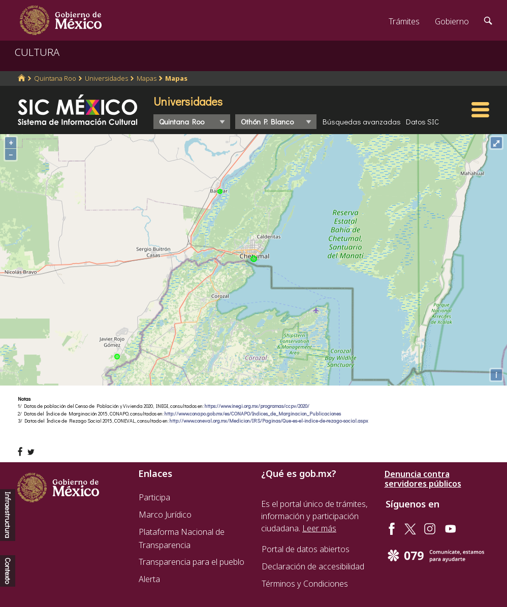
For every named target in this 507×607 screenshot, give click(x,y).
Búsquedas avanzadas (362, 121)
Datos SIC (422, 121)
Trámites (404, 21)
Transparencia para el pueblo (191, 561)
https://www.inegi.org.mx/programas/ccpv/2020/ (257, 406)
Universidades (106, 78)
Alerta (149, 579)
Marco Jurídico (165, 514)
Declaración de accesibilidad (313, 566)
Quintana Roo (55, 78)
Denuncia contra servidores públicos (423, 479)
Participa (154, 497)
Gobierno (452, 21)
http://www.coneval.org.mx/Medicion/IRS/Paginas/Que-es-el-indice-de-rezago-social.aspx (269, 421)
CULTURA (37, 52)
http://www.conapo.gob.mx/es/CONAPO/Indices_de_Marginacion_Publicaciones (253, 413)
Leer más (319, 528)
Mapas (146, 78)
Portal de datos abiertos (306, 549)
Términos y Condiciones (305, 583)
